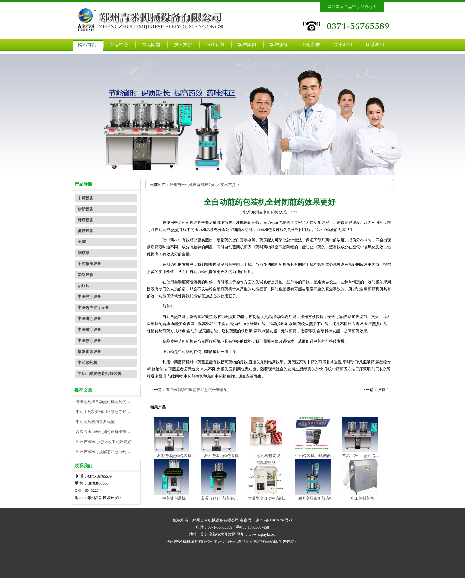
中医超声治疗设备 (93, 307)
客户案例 (247, 44)
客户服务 (279, 44)
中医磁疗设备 (89, 329)
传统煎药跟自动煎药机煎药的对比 (105, 401)
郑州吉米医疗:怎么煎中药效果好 (103, 441)
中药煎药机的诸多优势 (95, 421)
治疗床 (83, 286)
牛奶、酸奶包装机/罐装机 (99, 373)
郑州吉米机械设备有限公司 (193, 184)
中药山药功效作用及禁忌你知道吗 (105, 411)
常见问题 (151, 44)
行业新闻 (215, 44)
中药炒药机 (87, 362)
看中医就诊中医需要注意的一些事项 (197, 389)
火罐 (82, 242)
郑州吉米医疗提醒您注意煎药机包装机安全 (113, 451)
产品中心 (352, 7)
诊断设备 (85, 209)
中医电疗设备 (89, 318)
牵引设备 (85, 275)
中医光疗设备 (89, 296)
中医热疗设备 (89, 340)
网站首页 (335, 7)
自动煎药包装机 (187, 282)
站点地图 (368, 7)
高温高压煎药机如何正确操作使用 (105, 431)
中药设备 (85, 198)
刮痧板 (83, 253)
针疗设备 (85, 220)
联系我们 (375, 44)
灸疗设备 (85, 231)
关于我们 (343, 44)
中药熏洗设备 (89, 264)
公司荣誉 (311, 44)
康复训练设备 (89, 351)
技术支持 (183, 44)
